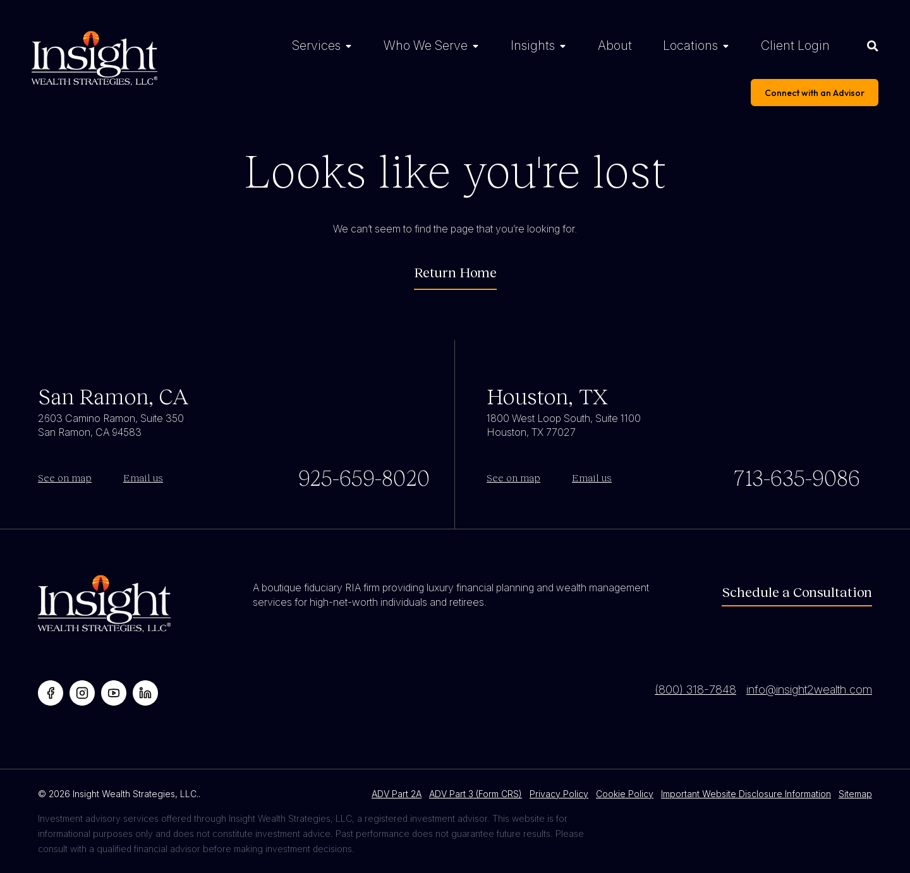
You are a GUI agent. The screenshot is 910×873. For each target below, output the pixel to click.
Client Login (795, 45)
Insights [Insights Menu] (533, 45)
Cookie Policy (624, 793)
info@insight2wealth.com (809, 689)
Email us (143, 477)
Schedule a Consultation (797, 591)
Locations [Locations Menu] (690, 45)
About (615, 45)
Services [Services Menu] (316, 45)
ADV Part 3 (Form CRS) (475, 793)
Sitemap (855, 793)
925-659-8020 (364, 477)
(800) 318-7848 (695, 689)
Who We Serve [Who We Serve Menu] (426, 45)
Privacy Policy (559, 793)
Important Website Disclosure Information (746, 793)
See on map (65, 477)
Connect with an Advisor (814, 93)
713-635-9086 (796, 477)
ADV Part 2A (397, 793)
